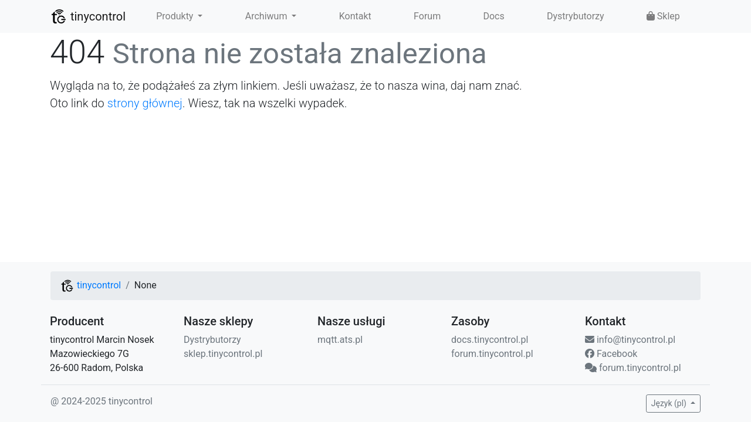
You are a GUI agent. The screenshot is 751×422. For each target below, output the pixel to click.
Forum (427, 16)
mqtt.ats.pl (340, 339)
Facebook (611, 353)
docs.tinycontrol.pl (489, 339)
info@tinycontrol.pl (630, 339)
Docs (493, 16)
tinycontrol (88, 16)
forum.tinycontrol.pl (492, 353)
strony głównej (144, 103)
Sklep (663, 16)
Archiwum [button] (267, 16)
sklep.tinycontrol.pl (223, 353)
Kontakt (355, 16)
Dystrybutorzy (575, 16)
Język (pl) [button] (670, 403)
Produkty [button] (175, 16)
